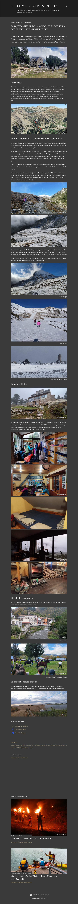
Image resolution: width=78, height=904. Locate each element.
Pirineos (47, 745)
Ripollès (58, 745)
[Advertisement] (39, 777)
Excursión (28, 745)
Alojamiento (18, 745)
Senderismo (63, 745)
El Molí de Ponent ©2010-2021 (39, 898)
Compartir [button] (14, 742)
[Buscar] (66, 5)
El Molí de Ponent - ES (37, 6)
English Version (20, 733)
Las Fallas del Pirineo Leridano (31, 838)
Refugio (53, 745)
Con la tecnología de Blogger (39, 895)
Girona (34, 745)
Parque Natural (40, 745)
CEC (24, 745)
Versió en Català (20, 729)
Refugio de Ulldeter (21, 726)
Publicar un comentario (19, 758)
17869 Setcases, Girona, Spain (24, 747)
